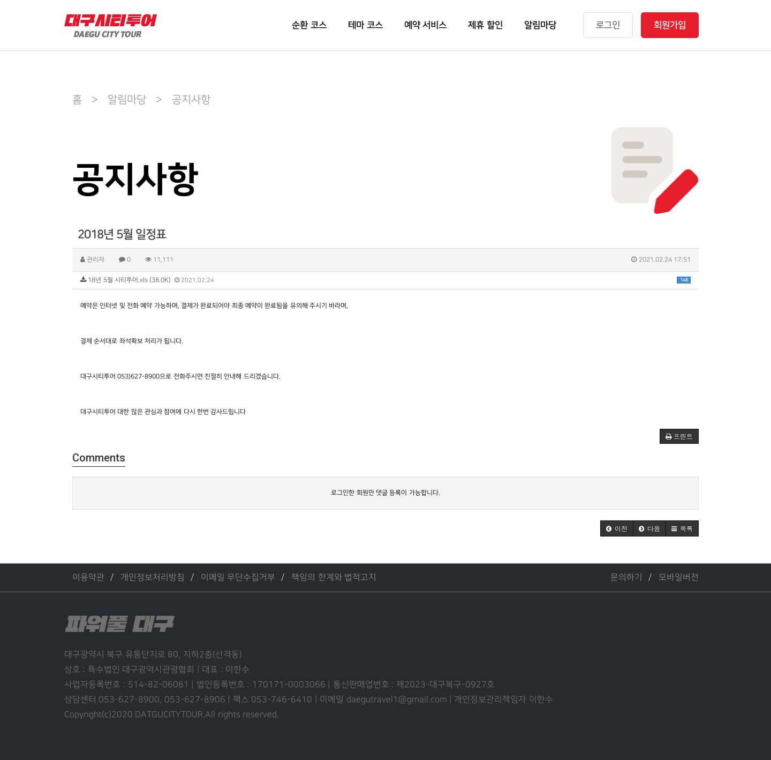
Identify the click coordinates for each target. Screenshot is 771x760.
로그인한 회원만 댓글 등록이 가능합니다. (385, 492)
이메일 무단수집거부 (238, 577)
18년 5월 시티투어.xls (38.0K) (385, 280)
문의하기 (626, 577)
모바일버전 (679, 577)
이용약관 (88, 577)
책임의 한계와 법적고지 (333, 577)
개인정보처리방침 (152, 577)
